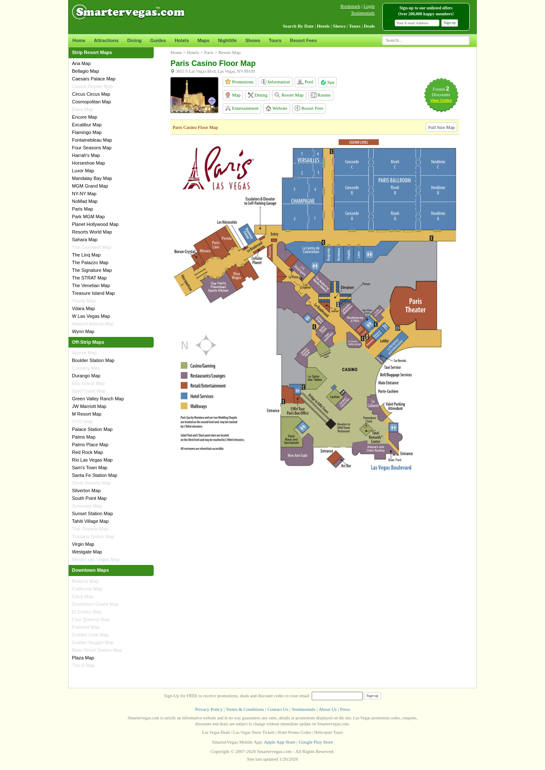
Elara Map (82, 109)
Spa (327, 82)
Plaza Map (83, 657)
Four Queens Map (91, 619)
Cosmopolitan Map (91, 101)
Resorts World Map (92, 231)
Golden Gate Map (90, 634)
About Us (327, 709)
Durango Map (86, 375)
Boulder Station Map (93, 360)
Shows (252, 40)
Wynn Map (83, 331)
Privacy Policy (208, 709)
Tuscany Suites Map (93, 536)
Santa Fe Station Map (94, 475)
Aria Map (81, 63)
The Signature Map (92, 270)
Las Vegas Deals (216, 732)
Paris (209, 52)
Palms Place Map (90, 444)
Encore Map (84, 117)
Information (275, 82)
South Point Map (89, 498)
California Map (87, 588)
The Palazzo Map (90, 262)
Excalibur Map (87, 124)
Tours (275, 40)
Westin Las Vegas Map (96, 559)
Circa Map (82, 596)
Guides (158, 40)
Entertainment (241, 108)
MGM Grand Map (90, 185)
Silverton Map (86, 490)
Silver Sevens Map (91, 482)
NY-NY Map (84, 193)
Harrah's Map (86, 155)
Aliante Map (84, 352)
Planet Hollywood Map (95, 224)
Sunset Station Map (92, 513)
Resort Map (289, 95)
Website (276, 108)
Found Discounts (441, 91)
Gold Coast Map (89, 391)
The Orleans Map (90, 528)
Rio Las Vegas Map (92, 459)
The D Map (83, 665)
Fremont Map (86, 627)
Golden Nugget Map (93, 642)
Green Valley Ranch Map (98, 398)
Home (79, 40)
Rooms (321, 95)
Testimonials (363, 12)
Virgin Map (83, 544)
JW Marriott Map (89, 406)
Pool (305, 82)
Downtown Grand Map (95, 604)
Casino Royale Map (92, 86)
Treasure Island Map (93, 293)
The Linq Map (86, 254)
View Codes (441, 100)
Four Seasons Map (92, 147)
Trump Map (84, 300)
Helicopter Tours (328, 732)
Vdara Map (83, 308)
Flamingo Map (87, 132)
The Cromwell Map (91, 247)
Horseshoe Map (88, 162)
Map (233, 95)
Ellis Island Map (88, 383)
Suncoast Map (87, 505)
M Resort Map (86, 413)
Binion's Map (85, 581)
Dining (134, 40)
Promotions (239, 81)
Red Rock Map (87, 452)
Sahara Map (85, 239)
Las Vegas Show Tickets (254, 732)
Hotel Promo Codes (294, 732)
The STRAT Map (89, 277)
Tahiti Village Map (90, 521)
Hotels (182, 40)
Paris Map (82, 208)
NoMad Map (85, 201)
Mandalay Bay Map (92, 178)
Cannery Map (86, 368)
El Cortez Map (87, 611)
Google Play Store (315, 741)
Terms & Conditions (245, 709)
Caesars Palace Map (93, 78)
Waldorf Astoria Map (93, 323)
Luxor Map (83, 170)
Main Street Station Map (97, 650)
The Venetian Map (91, 285)
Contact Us (277, 709)
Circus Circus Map (91, 94)
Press (345, 709)
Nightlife (227, 40)
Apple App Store (279, 741)
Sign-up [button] (450, 22)
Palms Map (83, 436)
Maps (203, 40)
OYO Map (82, 421)
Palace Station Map (92, 429)
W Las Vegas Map (91, 316)
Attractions (106, 40)
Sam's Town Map (89, 467)
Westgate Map (87, 551)
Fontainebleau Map (92, 140)
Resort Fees (303, 40)
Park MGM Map (88, 216)
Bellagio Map (85, 71)
